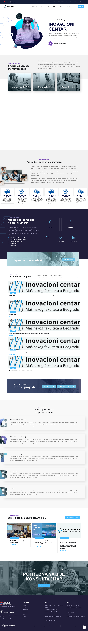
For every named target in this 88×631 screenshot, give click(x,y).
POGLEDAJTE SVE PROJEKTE (73, 277)
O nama (38, 6)
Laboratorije (55, 6)
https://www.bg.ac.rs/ (4, 608)
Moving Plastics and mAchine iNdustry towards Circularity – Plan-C (24, 352)
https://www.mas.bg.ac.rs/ (7, 618)
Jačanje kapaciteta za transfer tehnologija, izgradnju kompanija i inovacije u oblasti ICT (29, 333)
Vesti (65, 6)
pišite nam (80, 6)
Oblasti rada (43, 6)
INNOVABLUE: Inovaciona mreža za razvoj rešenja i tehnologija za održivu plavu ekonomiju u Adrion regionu (34, 295)
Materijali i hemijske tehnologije (70, 226)
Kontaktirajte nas (44, 585)
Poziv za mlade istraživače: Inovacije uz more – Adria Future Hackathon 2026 (43, 542)
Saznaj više (12, 298)
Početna (34, 6)
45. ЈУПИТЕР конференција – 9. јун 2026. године (18, 541)
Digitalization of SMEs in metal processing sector (20, 370)
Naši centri (49, 6)
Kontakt (68, 6)
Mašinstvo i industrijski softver (50, 226)
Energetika (74, 241)
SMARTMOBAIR (12, 314)
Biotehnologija (60, 241)
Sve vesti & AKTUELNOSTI (72, 517)
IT (47, 241)
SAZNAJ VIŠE (13, 544)
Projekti (61, 6)
